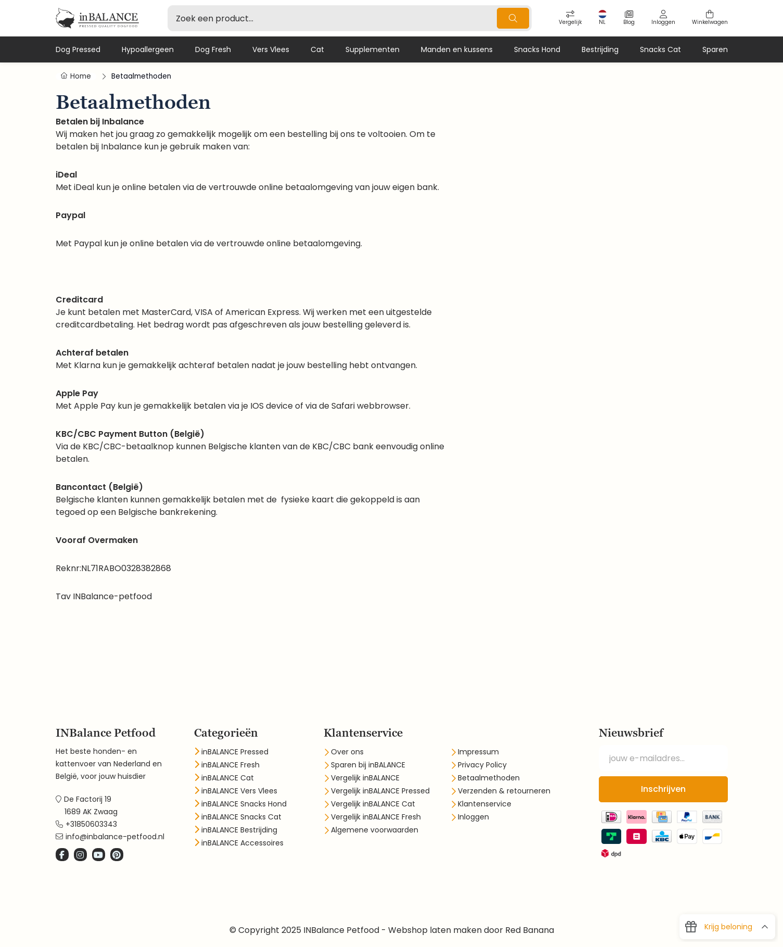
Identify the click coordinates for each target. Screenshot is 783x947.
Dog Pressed (78, 49)
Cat (317, 49)
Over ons (347, 752)
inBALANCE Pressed (234, 752)
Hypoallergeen (148, 49)
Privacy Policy (482, 765)
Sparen (715, 49)
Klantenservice (484, 804)
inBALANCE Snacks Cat (241, 817)
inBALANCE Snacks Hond (244, 804)
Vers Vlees (270, 49)
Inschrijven (663, 789)
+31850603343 (91, 824)
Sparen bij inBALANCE (368, 765)
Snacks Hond (537, 49)
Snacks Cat (660, 49)
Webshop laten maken (435, 930)
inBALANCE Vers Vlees (239, 791)
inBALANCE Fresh (230, 765)
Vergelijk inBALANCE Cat (373, 804)
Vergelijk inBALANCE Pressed (380, 791)
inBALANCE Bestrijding (239, 830)
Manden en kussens (457, 49)
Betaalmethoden (489, 778)
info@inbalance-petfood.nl (115, 836)
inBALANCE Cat (227, 778)
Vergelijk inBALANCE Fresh (376, 817)
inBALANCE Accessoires (242, 843)
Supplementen (372, 49)
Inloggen (473, 817)
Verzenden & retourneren (504, 791)
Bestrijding (600, 49)
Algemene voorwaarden (374, 830)
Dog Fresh (213, 49)
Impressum (478, 752)
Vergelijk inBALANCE (365, 778)
